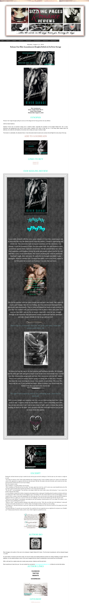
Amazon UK (35, 163)
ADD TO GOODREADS (35, 136)
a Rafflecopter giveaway (35, 602)
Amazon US (35, 162)
